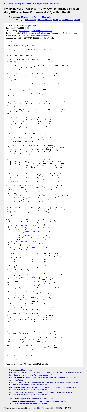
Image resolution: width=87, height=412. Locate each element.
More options (47, 17)
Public (28, 4)
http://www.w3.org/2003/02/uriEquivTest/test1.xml (29, 232)
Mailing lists (19, 4)
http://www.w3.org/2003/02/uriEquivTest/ (22, 226)
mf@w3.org (65, 33)
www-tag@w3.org (40, 4)
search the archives (40, 404)
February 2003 (54, 4)
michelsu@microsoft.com (24, 35)
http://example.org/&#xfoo (54, 196)
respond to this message (29, 399)
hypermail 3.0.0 (34, 408)
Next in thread (67, 20)
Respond (37, 17)
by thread (47, 401)
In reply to (57, 20)
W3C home (8, 4)
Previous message (45, 20)
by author (65, 401)
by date (39, 401)
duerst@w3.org (29, 26)
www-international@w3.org (42, 31)
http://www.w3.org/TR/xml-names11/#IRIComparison (34, 212)
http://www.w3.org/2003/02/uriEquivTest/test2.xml (29, 236)
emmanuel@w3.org (43, 35)
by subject (56, 401)
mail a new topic (46, 399)
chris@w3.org (24, 31)
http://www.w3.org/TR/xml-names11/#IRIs (22, 278)
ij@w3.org (26, 33)
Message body (27, 17)
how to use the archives (23, 404)
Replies (77, 20)
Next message (30, 20)
